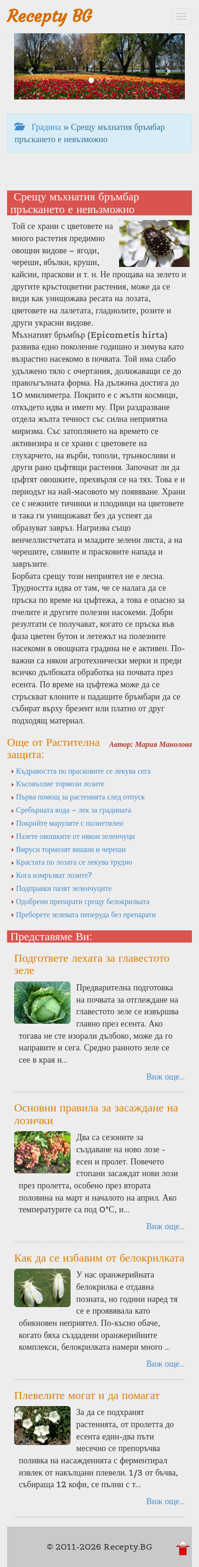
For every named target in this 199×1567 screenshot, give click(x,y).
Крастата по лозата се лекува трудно (71, 862)
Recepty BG (49, 16)
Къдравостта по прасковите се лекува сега (81, 771)
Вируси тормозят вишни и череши (68, 849)
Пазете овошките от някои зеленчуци (73, 836)
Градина (38, 127)
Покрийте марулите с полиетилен (67, 823)
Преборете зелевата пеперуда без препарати (83, 914)
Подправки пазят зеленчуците (61, 888)
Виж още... (165, 1076)
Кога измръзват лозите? (51, 875)
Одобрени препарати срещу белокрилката (80, 901)
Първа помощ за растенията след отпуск (78, 796)
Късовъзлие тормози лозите (57, 783)
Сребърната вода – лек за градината (71, 809)
